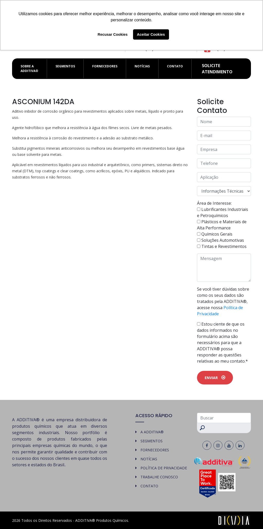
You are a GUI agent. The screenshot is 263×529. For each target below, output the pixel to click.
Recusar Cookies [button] (113, 34)
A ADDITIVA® (152, 431)
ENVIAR (215, 377)
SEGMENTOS (65, 66)
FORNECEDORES (104, 66)
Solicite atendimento (217, 69)
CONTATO (175, 66)
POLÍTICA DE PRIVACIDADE (163, 467)
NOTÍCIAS (142, 66)
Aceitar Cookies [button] (151, 34)
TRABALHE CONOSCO (159, 476)
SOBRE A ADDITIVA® (29, 68)
